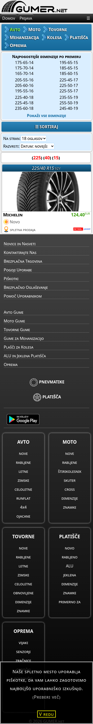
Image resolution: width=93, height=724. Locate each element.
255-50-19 (69, 103)
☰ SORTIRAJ (46, 126)
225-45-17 (69, 80)
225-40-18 (24, 97)
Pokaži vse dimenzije (46, 115)
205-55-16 (24, 80)
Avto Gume (13, 312)
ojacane (23, 516)
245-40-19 (69, 108)
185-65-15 (69, 68)
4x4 (23, 507)
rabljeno (69, 557)
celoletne (23, 489)
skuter (69, 480)
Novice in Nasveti (19, 243)
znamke (69, 507)
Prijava (26, 18)
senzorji (23, 651)
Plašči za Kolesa (18, 347)
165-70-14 (24, 73)
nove (23, 453)
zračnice (23, 660)
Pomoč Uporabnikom (23, 296)
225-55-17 (69, 91)
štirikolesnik (69, 471)
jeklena (69, 575)
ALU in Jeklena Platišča (25, 356)
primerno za (70, 601)
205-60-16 (24, 85)
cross (69, 489)
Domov (8, 18)
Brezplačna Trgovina (23, 261)
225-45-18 (24, 103)
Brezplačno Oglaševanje (26, 287)
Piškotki (11, 278)
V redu (46, 714)
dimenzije (70, 498)
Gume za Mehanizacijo (24, 338)
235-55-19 (69, 97)
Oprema (11, 364)
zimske (23, 480)
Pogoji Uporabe (18, 270)
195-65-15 (69, 62)
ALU (69, 566)
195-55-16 (24, 91)
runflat (23, 498)
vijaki (23, 642)
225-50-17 (69, 85)
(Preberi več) (46, 697)
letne (23, 471)
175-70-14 (24, 68)
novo (69, 548)
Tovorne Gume (17, 329)
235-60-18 (24, 108)
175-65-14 (24, 62)
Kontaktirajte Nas (20, 252)
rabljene (23, 462)
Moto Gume (14, 321)
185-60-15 (69, 73)
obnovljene (23, 593)
